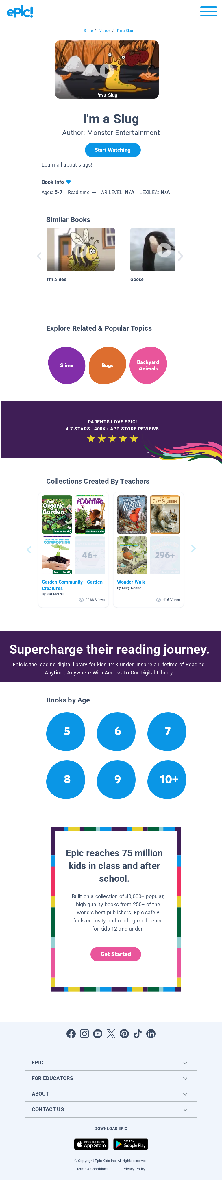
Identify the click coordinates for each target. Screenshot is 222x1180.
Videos (104, 31)
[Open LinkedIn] (151, 1033)
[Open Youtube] (97, 1033)
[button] (73, 550)
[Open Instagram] (84, 1033)
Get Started (116, 954)
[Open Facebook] (71, 1033)
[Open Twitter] (111, 1033)
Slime (88, 31)
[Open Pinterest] (124, 1033)
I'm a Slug (125, 31)
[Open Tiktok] (137, 1033)
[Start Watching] (113, 150)
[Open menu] (209, 13)
